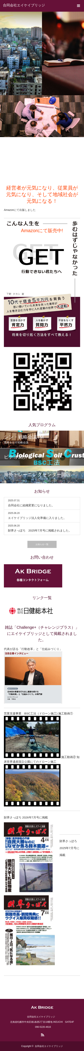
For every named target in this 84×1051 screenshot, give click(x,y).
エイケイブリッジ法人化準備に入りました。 (37, 517)
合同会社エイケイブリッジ (24, 5)
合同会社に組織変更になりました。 (31, 505)
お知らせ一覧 (42, 544)
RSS (42, 1034)
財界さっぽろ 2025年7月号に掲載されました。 (40, 530)
